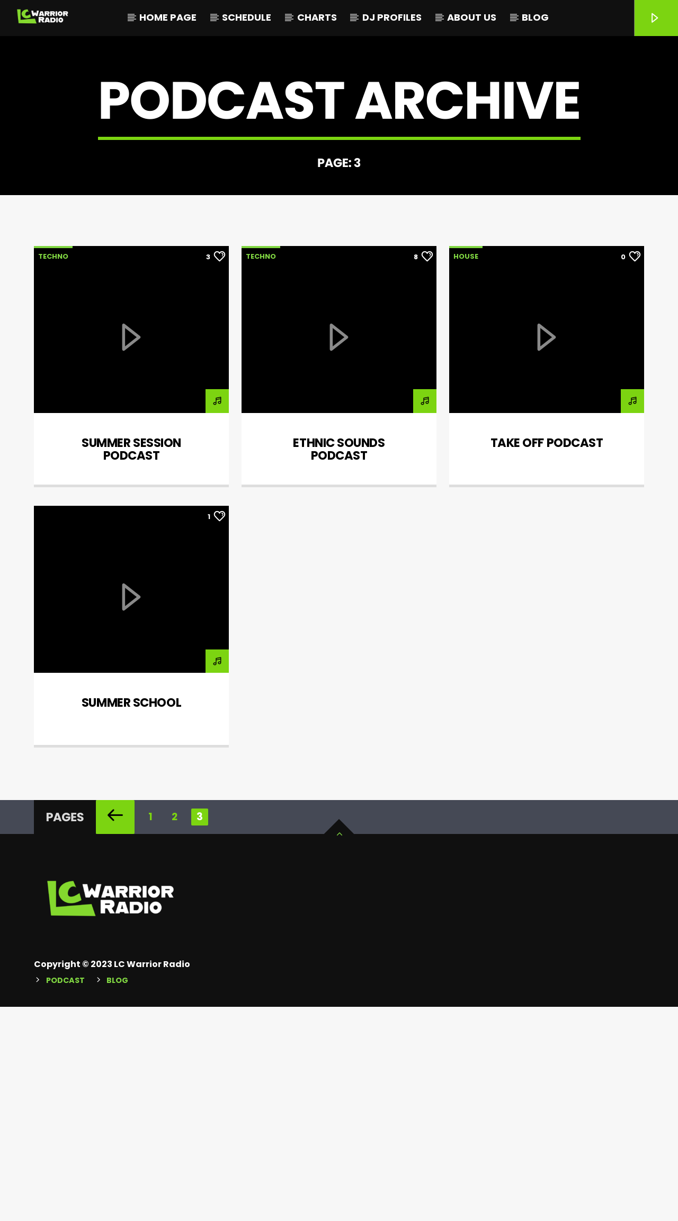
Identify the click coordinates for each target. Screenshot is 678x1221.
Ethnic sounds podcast (339, 663)
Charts (317, 17)
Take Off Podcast (546, 656)
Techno (53, 470)
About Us (471, 17)
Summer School (131, 916)
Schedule (246, 17)
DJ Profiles (392, 17)
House (465, 470)
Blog (535, 17)
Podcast (65, 1194)
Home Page (168, 17)
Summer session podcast (131, 663)
